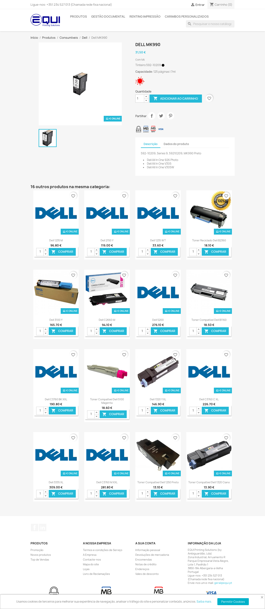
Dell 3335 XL (56, 482)
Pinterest (170, 115)
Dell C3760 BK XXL (56, 399)
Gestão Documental (108, 16)
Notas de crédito (145, 564)
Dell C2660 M (107, 320)
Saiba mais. (204, 601)
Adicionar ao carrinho (175, 98)
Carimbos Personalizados (187, 16)
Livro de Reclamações (96, 574)
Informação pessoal (147, 550)
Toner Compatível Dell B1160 (209, 320)
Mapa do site (91, 564)
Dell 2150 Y (107, 240)
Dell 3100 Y (56, 320)
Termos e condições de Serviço (102, 550)
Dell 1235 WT (158, 240)
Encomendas (143, 559)
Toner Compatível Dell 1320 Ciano (209, 482)
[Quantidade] (139, 99)
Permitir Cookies (233, 602)
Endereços (142, 569)
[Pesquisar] (210, 24)
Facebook (34, 527)
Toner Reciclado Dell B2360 (209, 240)
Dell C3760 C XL (209, 399)
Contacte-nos (92, 559)
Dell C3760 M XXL (107, 482)
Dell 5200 (158, 320)
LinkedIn (42, 527)
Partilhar (151, 115)
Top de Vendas (40, 559)
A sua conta (145, 543)
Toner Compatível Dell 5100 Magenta (107, 401)
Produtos (78, 16)
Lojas (86, 569)
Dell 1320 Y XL (158, 399)
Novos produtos (41, 555)
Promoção (37, 550)
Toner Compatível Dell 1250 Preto (158, 482)
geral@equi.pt (223, 583)
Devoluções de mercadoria (152, 555)
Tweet (161, 115)
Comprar (62, 251)
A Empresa (89, 555)
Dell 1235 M (56, 240)
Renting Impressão (145, 16)
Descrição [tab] (151, 144)
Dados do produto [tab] (176, 144)
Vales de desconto (147, 574)
